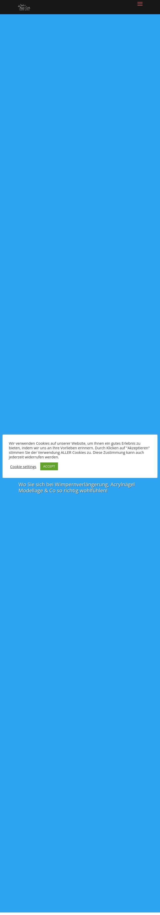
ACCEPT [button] (49, 466)
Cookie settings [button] (23, 466)
